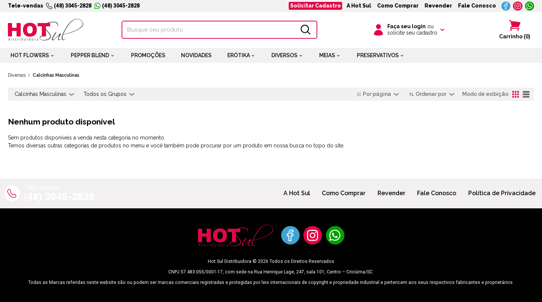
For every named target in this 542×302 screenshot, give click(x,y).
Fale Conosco (477, 6)
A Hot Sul (359, 6)
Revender (438, 6)
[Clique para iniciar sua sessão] (408, 29)
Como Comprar (398, 6)
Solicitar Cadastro (315, 6)
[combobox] (44, 94)
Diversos (17, 75)
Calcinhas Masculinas (56, 75)
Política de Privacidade (502, 193)
